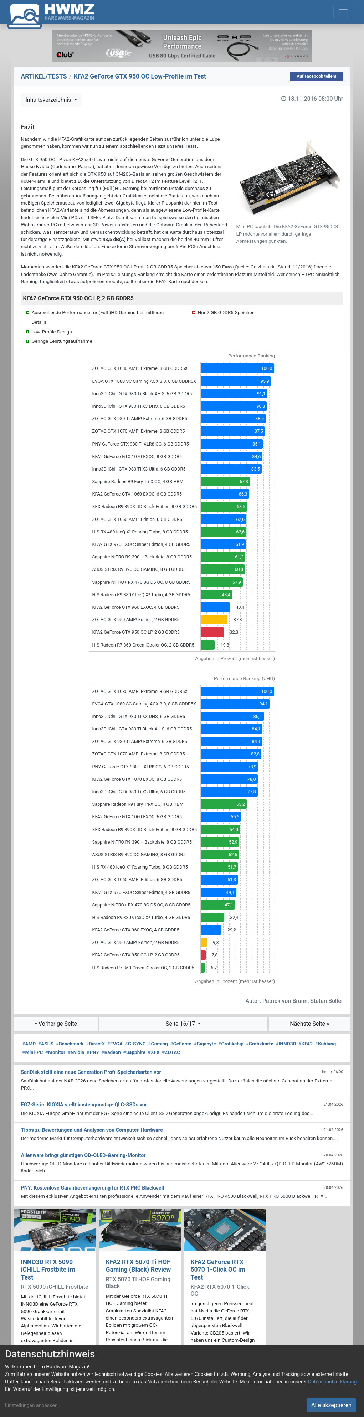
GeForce (180, 1043)
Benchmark (70, 1043)
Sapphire (134, 1052)
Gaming (158, 1043)
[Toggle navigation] (343, 12)
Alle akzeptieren (331, 1405)
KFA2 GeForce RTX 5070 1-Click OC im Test (218, 1269)
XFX (154, 1052)
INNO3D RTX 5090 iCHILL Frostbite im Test (48, 1269)
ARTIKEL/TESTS (44, 76)
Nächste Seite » (309, 1023)
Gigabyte (205, 1043)
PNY (93, 1052)
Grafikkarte (259, 1043)
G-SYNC (135, 1043)
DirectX (95, 1043)
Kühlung (325, 1043)
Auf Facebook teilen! (316, 76)
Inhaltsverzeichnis (49, 99)
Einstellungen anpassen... (33, 1405)
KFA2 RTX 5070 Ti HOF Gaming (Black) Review (138, 1265)
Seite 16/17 (181, 1023)
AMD (29, 1043)
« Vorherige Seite (56, 1023)
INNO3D (286, 1043)
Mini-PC (32, 1052)
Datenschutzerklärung (332, 1382)
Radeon (111, 1052)
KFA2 (305, 1043)
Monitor (55, 1052)
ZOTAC (171, 1052)
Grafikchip (230, 1043)
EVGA (115, 1043)
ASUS (45, 1043)
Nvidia (76, 1052)
